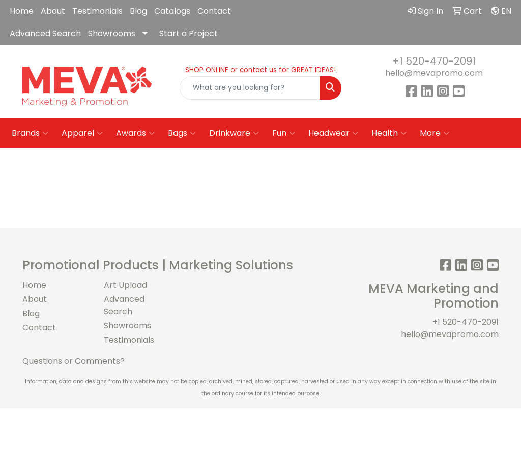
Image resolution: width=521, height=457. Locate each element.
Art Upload (125, 285)
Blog (138, 11)
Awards (135, 133)
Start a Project (188, 33)
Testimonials (97, 11)
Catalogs (172, 11)
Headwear (333, 133)
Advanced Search (45, 33)
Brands (30, 133)
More (434, 133)
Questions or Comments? (73, 361)
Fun (283, 133)
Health (389, 133)
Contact (214, 11)
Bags (182, 133)
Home (22, 11)
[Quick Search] (250, 88)
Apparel (82, 133)
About (53, 11)
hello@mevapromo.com (434, 73)
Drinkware (234, 133)
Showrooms (111, 33)
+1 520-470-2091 (434, 61)
